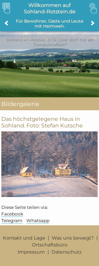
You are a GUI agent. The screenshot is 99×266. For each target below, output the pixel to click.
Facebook (12, 214)
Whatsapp (37, 220)
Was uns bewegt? (73, 238)
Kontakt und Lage (24, 238)
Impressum (31, 252)
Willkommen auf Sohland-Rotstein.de (50, 8)
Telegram (11, 220)
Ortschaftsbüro (49, 244)
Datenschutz (66, 252)
